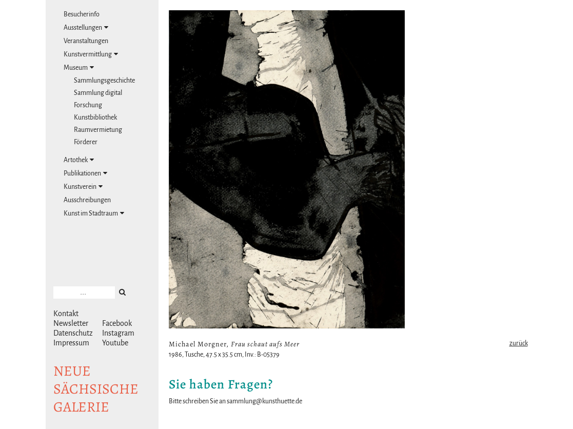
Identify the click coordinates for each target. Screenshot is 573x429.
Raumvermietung (98, 129)
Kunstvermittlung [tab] (91, 54)
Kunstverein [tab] (83, 186)
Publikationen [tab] (85, 173)
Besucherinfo (82, 14)
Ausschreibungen (87, 200)
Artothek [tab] (79, 160)
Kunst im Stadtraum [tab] (94, 213)
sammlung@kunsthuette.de (264, 401)
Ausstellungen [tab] (86, 27)
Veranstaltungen (86, 41)
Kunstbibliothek (95, 117)
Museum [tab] (79, 67)
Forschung (88, 105)
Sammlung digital (98, 92)
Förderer (85, 142)
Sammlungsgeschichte (104, 80)
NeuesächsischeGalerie (96, 389)
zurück (518, 343)
